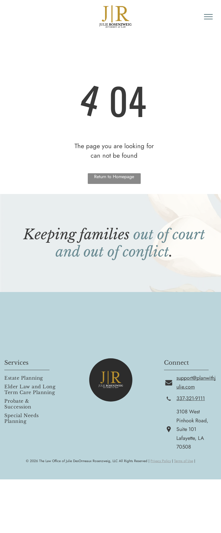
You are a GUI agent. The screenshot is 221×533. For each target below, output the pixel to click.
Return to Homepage (114, 176)
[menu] (208, 16)
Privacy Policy (160, 461)
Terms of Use (183, 461)
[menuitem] (30, 378)
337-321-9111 (190, 398)
